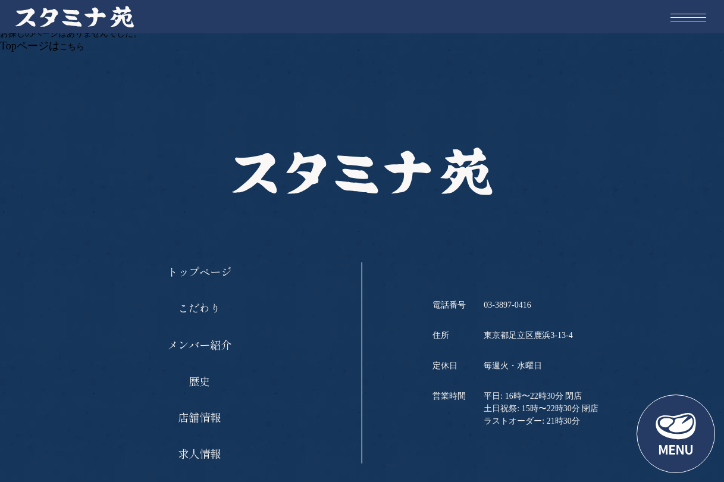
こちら (71, 46)
